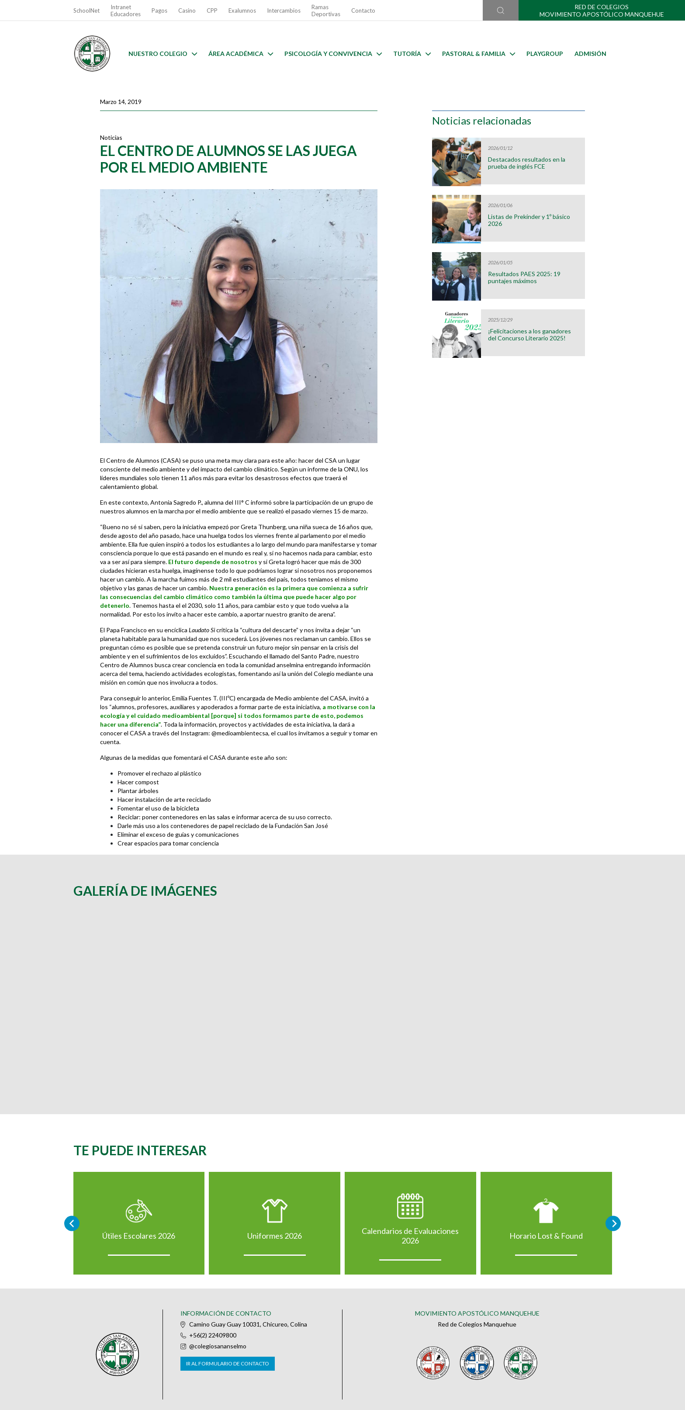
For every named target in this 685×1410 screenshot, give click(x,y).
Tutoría (412, 53)
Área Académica (240, 53)
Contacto (363, 10)
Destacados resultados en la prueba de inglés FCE (526, 163)
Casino (187, 10)
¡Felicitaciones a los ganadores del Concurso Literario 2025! (529, 335)
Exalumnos (242, 10)
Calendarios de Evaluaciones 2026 (410, 1235)
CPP (212, 10)
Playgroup (544, 53)
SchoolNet (86, 10)
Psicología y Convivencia (333, 53)
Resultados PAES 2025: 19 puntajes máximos (524, 277)
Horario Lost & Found (546, 1235)
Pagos (159, 10)
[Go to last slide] (72, 1223)
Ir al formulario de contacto (227, 1363)
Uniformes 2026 (274, 1235)
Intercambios (284, 10)
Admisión (590, 53)
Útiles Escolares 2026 (138, 1235)
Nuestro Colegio (162, 53)
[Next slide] (613, 1223)
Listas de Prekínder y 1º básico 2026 (529, 220)
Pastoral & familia (478, 53)
